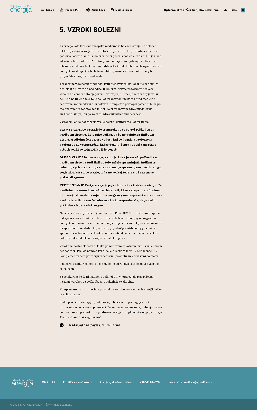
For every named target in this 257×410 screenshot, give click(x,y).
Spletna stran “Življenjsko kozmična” (192, 10)
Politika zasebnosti (77, 382)
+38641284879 (150, 382)
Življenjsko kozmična (116, 382)
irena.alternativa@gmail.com (190, 382)
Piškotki (48, 382)
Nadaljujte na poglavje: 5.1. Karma (95, 325)
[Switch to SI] (243, 10)
